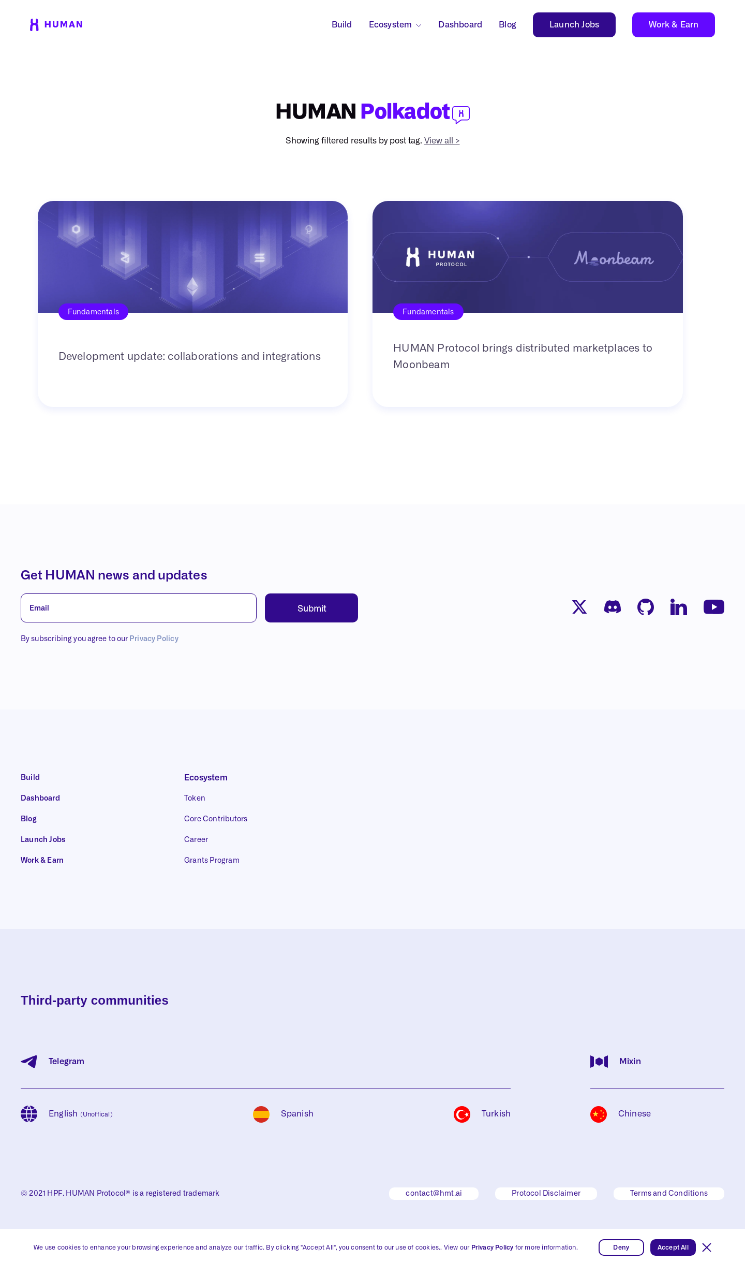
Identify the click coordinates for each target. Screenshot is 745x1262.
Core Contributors (215, 819)
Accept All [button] (673, 1247)
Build (342, 25)
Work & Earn (673, 25)
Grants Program (212, 860)
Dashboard (460, 25)
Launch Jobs (574, 25)
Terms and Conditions (669, 1193)
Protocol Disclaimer (546, 1193)
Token (194, 798)
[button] (706, 1247)
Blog (507, 25)
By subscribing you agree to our (99, 639)
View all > (442, 141)
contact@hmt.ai (434, 1193)
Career (196, 840)
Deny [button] (621, 1247)
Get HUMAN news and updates (114, 576)
